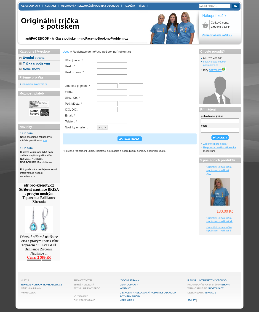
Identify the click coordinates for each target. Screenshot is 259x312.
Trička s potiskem (36, 63)
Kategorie (26, 51)
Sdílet (191, 300)
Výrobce (43, 51)
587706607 (217, 70)
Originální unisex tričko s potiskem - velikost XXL (219, 170)
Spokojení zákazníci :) (34, 84)
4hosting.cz (216, 288)
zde (45, 140)
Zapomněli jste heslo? (215, 143)
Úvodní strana (33, 58)
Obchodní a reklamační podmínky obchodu (90, 6)
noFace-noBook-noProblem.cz (41, 284)
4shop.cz (210, 292)
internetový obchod (212, 280)
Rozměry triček (134, 6)
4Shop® (225, 284)
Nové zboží (31, 69)
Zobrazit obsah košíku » (217, 35)
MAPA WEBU (127, 300)
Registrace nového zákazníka (219, 147)
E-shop (191, 280)
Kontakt (50, 6)
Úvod (66, 51)
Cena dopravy (30, 6)
